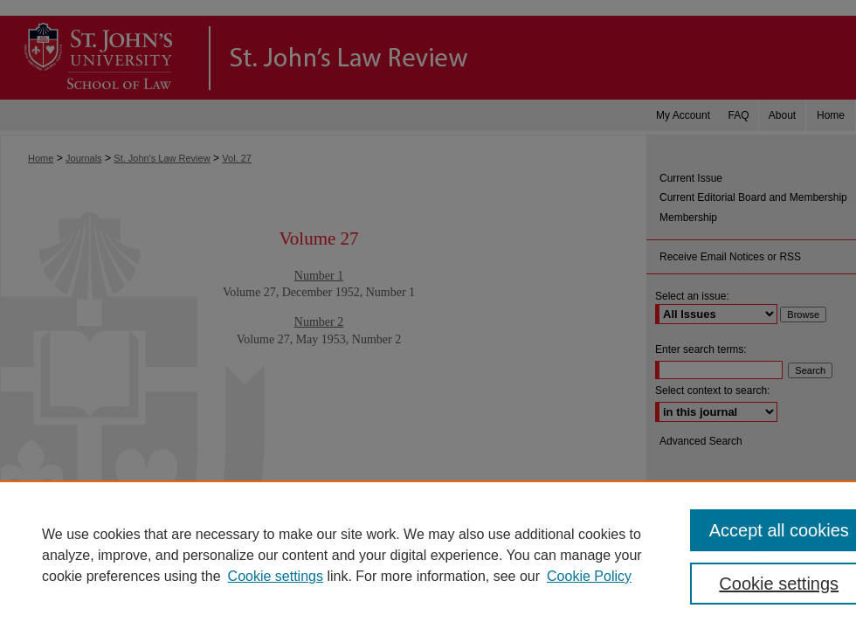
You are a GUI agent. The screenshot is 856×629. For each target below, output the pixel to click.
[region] (428, 554)
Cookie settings (275, 576)
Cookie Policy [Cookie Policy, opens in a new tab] (589, 576)
